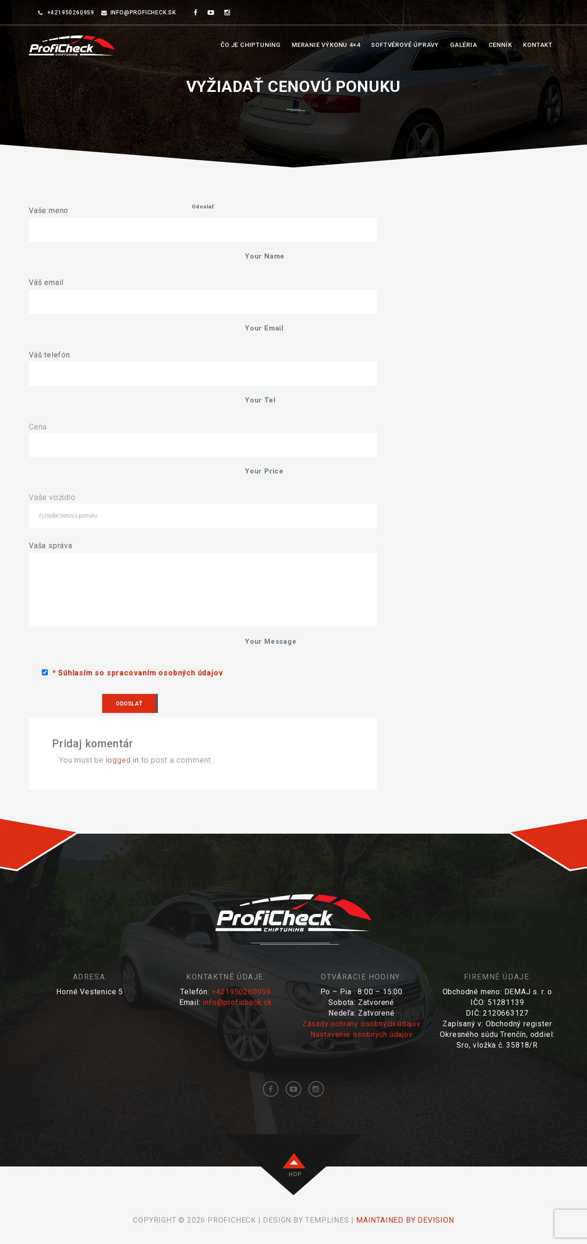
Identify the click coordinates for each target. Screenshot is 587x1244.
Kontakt (538, 44)
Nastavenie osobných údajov (361, 1034)
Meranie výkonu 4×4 (326, 44)
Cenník (500, 44)
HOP (295, 1174)
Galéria (463, 44)
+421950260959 (241, 991)
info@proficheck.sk (143, 12)
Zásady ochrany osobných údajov (361, 1023)
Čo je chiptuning (250, 44)
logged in (122, 760)
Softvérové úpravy (405, 44)
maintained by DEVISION (405, 1220)
